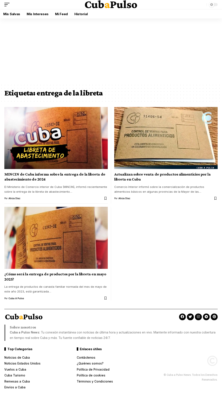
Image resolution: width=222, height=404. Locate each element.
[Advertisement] (111, 51)
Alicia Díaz (14, 198)
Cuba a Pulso (16, 298)
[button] (8, 4)
